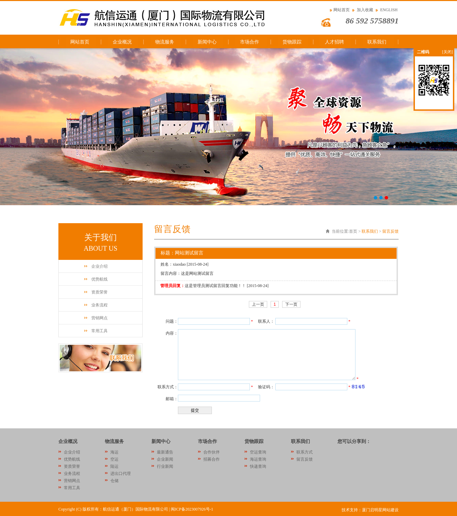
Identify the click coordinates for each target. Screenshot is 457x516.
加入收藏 (365, 9)
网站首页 (341, 9)
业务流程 (99, 305)
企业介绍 (99, 266)
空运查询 (258, 452)
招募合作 (211, 459)
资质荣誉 (99, 292)
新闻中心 (207, 42)
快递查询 (258, 466)
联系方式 (304, 452)
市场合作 (249, 42)
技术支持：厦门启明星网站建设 (370, 510)
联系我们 (376, 42)
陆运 (114, 466)
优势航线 (99, 279)
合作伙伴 (211, 452)
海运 (114, 452)
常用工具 (99, 330)
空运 (114, 459)
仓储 (114, 480)
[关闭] (447, 52)
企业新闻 (165, 459)
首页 (353, 231)
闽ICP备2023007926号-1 (192, 509)
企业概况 (122, 42)
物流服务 (164, 42)
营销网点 (99, 318)
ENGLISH (389, 9)
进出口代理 (120, 473)
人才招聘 (334, 42)
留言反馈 (390, 231)
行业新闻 (165, 466)
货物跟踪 (291, 42)
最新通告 (165, 452)
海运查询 (258, 459)
